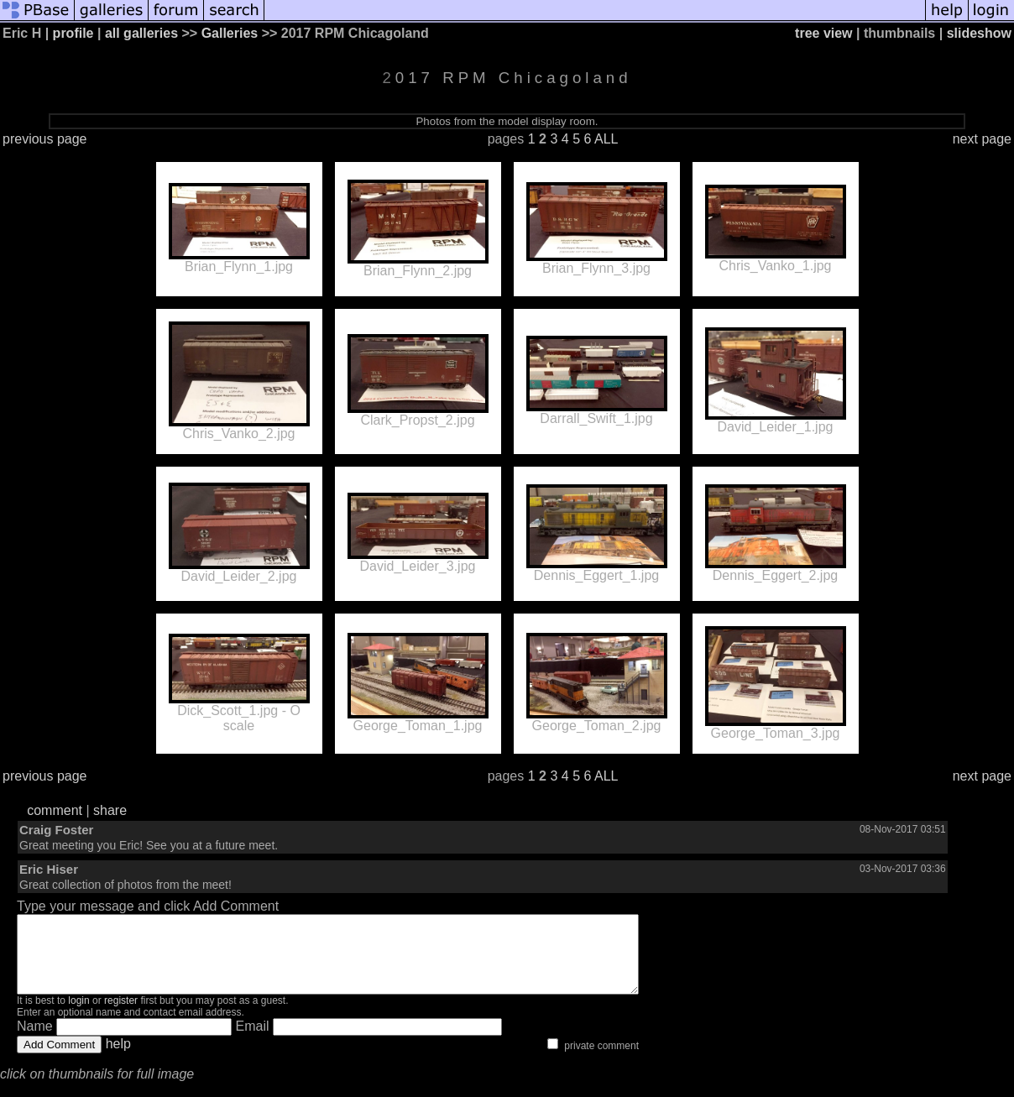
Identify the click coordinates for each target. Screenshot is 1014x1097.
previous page (45, 139)
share (110, 810)
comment (54, 810)
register (121, 1015)
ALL (606, 139)
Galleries (230, 33)
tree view (823, 33)
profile (73, 33)
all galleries (141, 33)
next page (982, 139)
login (78, 1015)
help (118, 1059)
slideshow (979, 33)
